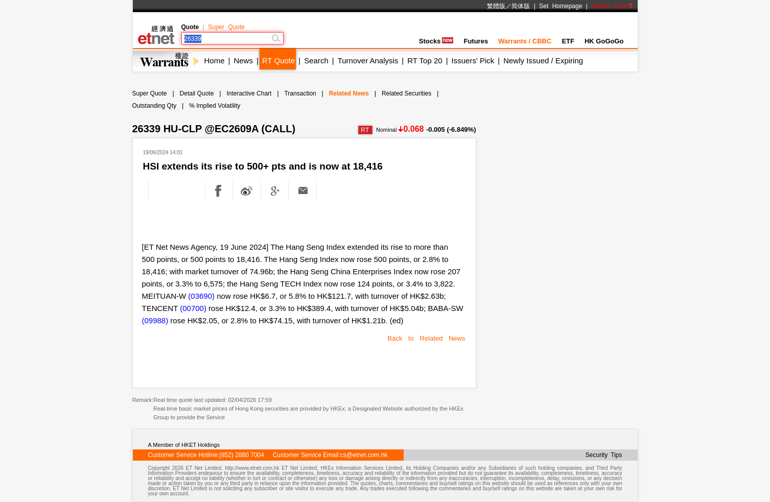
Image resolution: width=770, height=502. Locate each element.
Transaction (300, 93)
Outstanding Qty (154, 105)
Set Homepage (560, 6)
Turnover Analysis (368, 60)
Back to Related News (426, 338)
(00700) (193, 308)
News (243, 60)
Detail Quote (197, 93)
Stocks (436, 41)
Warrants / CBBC (524, 41)
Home (214, 60)
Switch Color (612, 6)
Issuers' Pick (473, 60)
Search (316, 60)
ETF (568, 41)
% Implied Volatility (214, 105)
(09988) (155, 320)
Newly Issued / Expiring (543, 60)
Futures (475, 41)
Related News (349, 93)
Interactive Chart (248, 93)
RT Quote (278, 60)
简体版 (520, 6)
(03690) (201, 296)
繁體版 (496, 6)
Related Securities (406, 93)
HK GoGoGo (604, 41)
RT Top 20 (424, 60)
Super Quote (226, 27)
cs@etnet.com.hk (364, 455)
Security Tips (604, 455)
